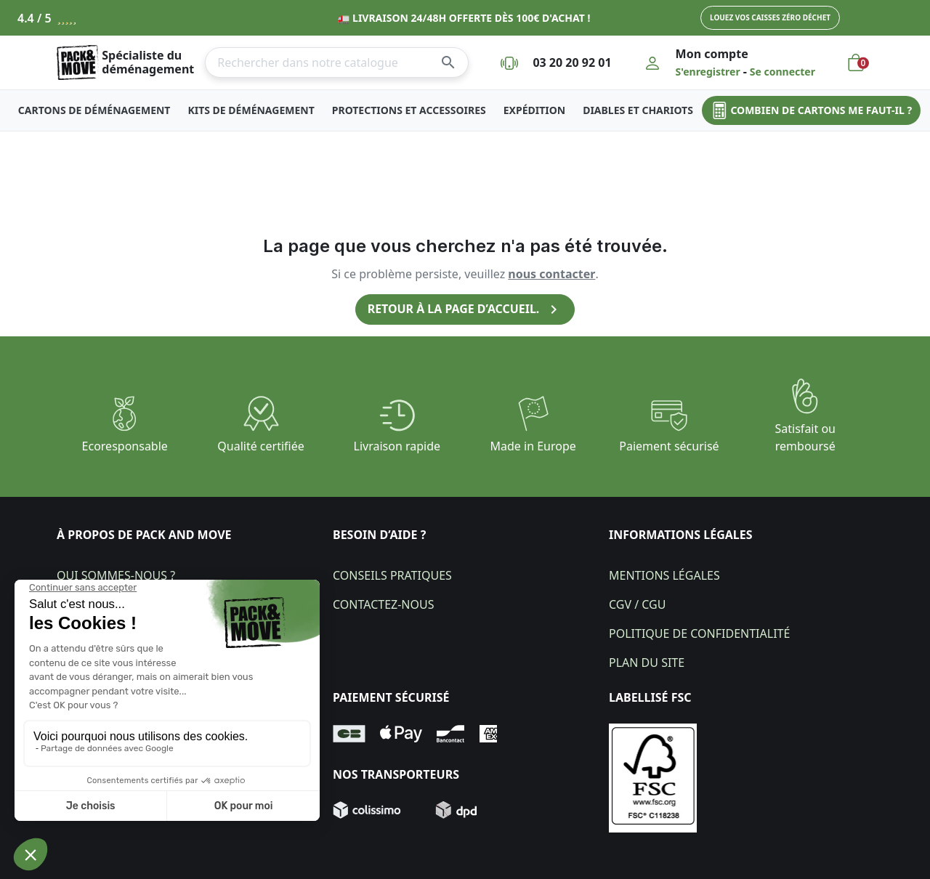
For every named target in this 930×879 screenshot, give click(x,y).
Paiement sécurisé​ (669, 446)
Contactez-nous (383, 604)
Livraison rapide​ (397, 446)
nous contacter (551, 274)
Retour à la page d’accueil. (465, 309)
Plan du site (646, 663)
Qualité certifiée (260, 446)
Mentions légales (664, 575)
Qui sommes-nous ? (116, 575)
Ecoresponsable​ (125, 446)
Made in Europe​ (533, 446)
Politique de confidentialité (699, 633)
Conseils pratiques (392, 575)
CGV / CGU (637, 604)
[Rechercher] (337, 62)
